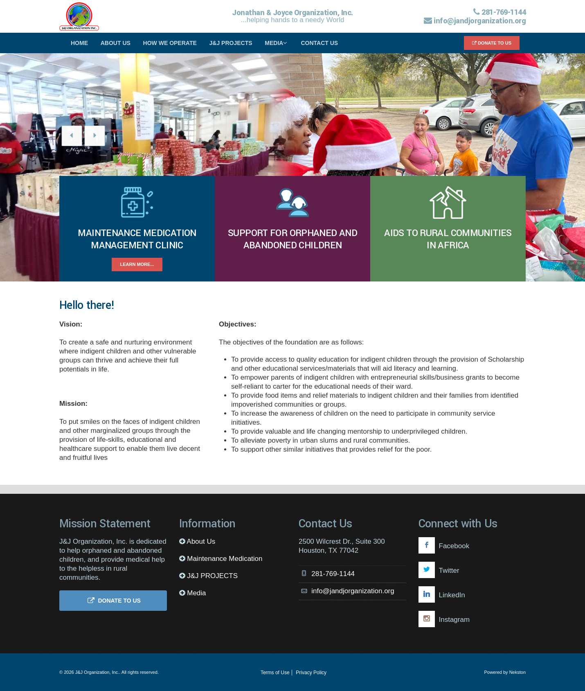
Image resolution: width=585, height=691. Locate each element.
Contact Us (319, 43)
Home (79, 43)
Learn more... (137, 264)
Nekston (517, 672)
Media (277, 43)
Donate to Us (491, 43)
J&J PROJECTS (230, 43)
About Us (115, 43)
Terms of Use (275, 672)
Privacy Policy (311, 672)
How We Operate (170, 43)
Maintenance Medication (224, 559)
